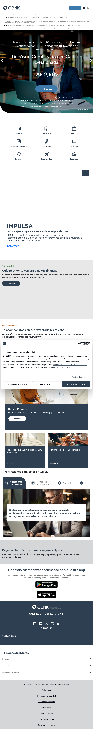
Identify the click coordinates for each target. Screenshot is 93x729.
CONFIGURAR (46, 384)
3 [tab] (82, 109)
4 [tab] (84, 109)
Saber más (13, 245)
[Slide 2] (40, 483)
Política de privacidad (46, 696)
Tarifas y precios (46, 713)
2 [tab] (80, 109)
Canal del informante (46, 725)
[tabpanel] (46, 62)
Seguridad (46, 707)
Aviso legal (46, 690)
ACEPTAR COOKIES (76, 384)
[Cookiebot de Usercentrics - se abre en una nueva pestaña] (79, 343)
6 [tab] (87, 109)
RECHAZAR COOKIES (17, 384)
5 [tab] (85, 109)
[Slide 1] (14, 483)
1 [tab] (78, 109)
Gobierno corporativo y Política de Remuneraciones (46, 684)
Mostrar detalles (78, 377)
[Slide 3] (65, 483)
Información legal (46, 719)
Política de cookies (46, 701)
